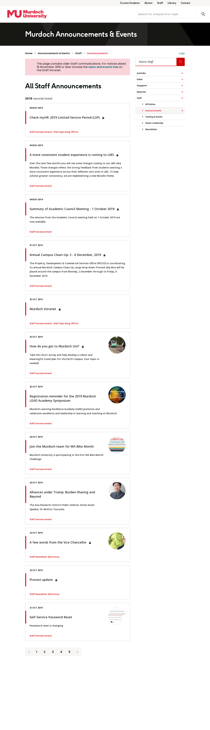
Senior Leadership (154, 123)
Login (182, 53)
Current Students (130, 3)
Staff (160, 3)
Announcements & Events (54, 53)
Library (172, 3)
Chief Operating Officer (66, 131)
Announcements (97, 53)
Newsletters (151, 129)
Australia (141, 73)
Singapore (142, 85)
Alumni (148, 3)
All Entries (150, 104)
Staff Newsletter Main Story (45, 556)
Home (29, 53)
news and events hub (103, 67)
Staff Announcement (41, 131)
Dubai (140, 79)
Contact (185, 3)
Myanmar (141, 92)
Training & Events (154, 117)
